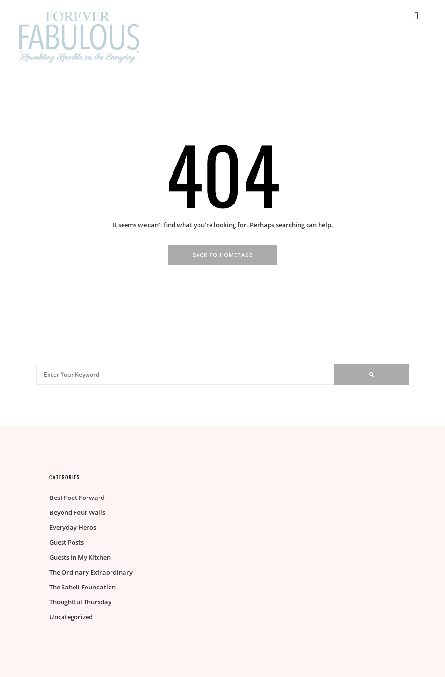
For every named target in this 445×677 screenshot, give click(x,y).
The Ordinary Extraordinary (91, 572)
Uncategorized (71, 617)
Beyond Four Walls (77, 512)
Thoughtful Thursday (80, 602)
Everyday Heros (72, 527)
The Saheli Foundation (82, 587)
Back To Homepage (222, 254)
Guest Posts (66, 542)
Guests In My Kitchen (80, 557)
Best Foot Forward (77, 497)
